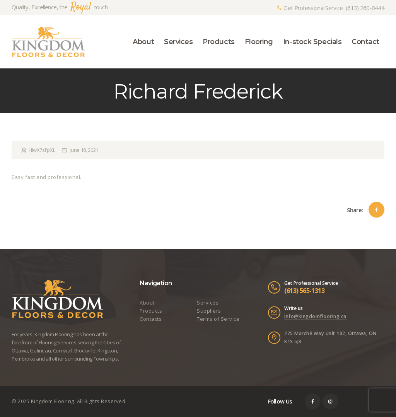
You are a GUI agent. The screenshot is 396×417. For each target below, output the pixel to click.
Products (151, 310)
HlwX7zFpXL (41, 149)
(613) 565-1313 (304, 290)
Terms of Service (218, 318)
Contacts (151, 318)
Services (207, 302)
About (147, 302)
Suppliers (209, 310)
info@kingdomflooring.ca (315, 316)
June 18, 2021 (84, 149)
